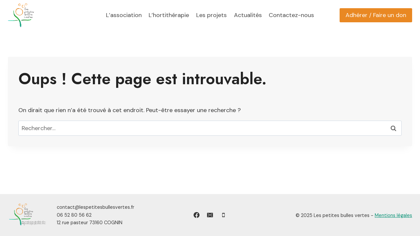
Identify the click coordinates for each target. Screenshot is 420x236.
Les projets (211, 15)
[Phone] (223, 215)
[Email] (210, 215)
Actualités (248, 15)
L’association (124, 15)
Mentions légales (393, 215)
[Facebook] (196, 215)
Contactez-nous (291, 15)
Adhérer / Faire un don (376, 15)
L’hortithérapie (169, 15)
